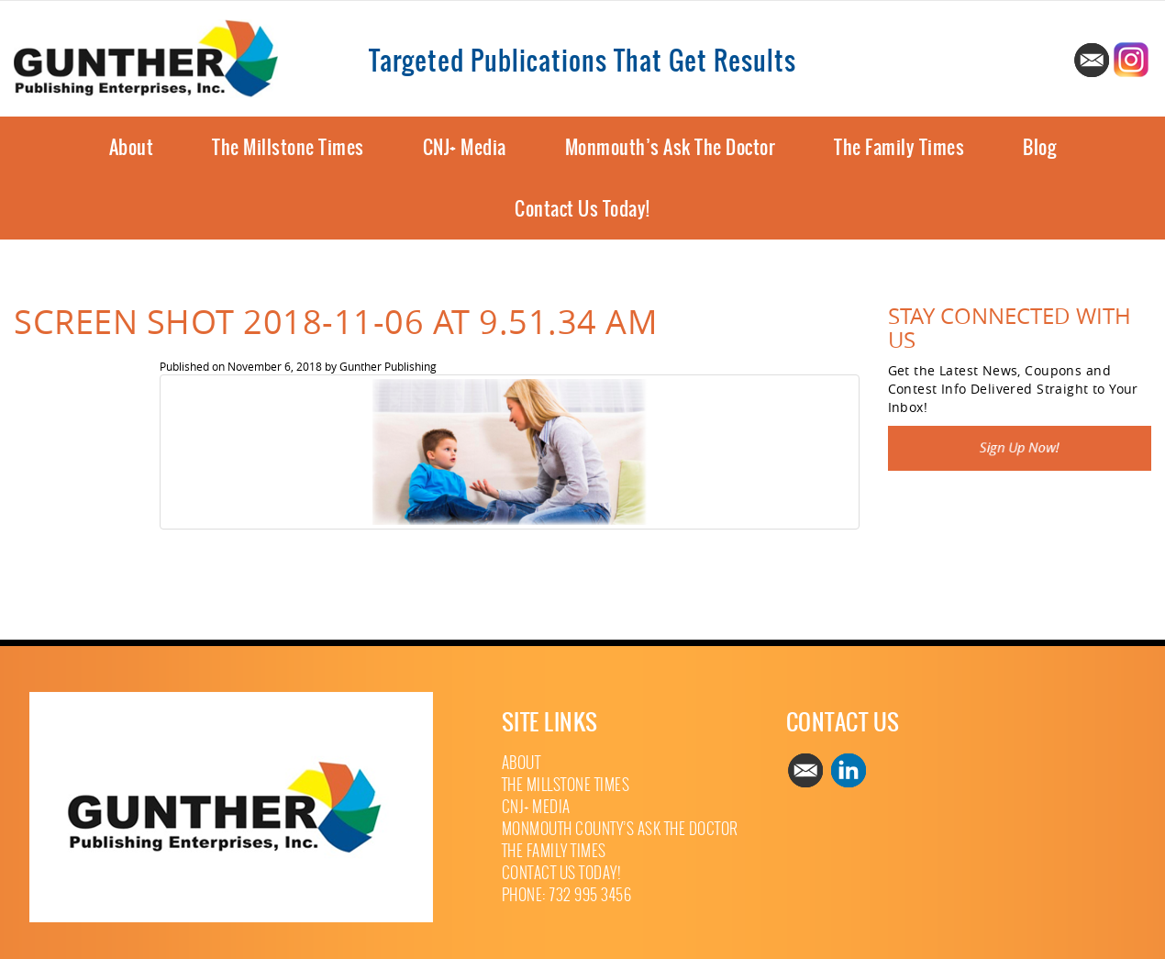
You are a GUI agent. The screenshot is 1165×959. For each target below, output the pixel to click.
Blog (1039, 147)
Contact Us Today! (582, 209)
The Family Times (899, 147)
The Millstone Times (288, 147)
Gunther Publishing (388, 366)
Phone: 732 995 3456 (567, 895)
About (131, 147)
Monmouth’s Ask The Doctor (670, 147)
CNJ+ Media (464, 147)
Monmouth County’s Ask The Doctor (620, 829)
